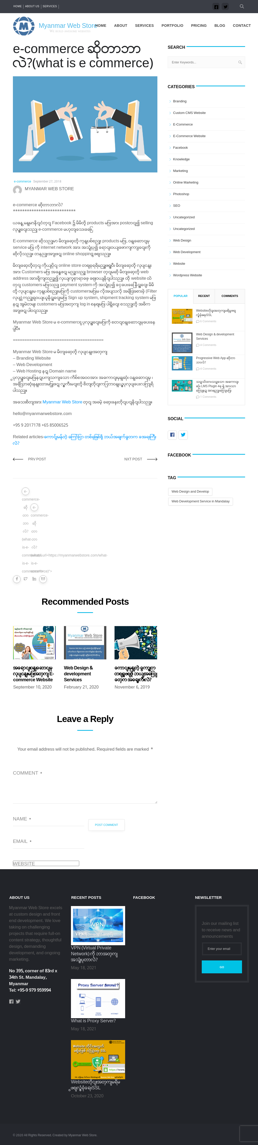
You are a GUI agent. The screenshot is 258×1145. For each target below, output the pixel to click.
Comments (230, 296)
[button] (241, 7)
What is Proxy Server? (93, 1021)
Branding (180, 101)
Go (222, 967)
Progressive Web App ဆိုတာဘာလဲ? (215, 360)
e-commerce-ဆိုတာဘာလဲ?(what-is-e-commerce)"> (34, 508)
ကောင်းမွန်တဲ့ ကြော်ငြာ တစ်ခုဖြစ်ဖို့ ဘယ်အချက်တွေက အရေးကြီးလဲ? (136, 674)
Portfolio (172, 26)
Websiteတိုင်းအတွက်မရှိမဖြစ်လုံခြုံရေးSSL (216, 313)
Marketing (180, 171)
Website (24, 864)
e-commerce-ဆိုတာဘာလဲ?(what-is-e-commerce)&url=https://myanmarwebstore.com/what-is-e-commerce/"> (25, 492)
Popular (181, 296)
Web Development (186, 252)
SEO (176, 205)
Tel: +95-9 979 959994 (30, 990)
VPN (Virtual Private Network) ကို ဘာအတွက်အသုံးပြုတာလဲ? (94, 954)
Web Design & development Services (78, 674)
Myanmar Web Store (62, 402)
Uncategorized (184, 217)
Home (17, 7)
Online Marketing (185, 182)
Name (22, 819)
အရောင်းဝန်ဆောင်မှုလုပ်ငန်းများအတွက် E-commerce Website (33, 674)
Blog (219, 26)
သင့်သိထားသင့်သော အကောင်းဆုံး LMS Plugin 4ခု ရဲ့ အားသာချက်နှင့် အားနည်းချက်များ (217, 386)
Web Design (182, 240)
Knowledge (181, 159)
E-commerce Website (189, 136)
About (120, 26)
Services (50, 7)
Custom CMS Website (189, 113)
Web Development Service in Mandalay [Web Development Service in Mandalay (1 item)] (201, 501)
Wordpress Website (187, 275)
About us (32, 7)
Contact (242, 26)
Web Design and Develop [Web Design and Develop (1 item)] (190, 491)
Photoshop (181, 194)
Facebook (180, 147)
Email (22, 841)
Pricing (199, 26)
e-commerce (22, 181)
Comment (27, 773)
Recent (204, 296)
